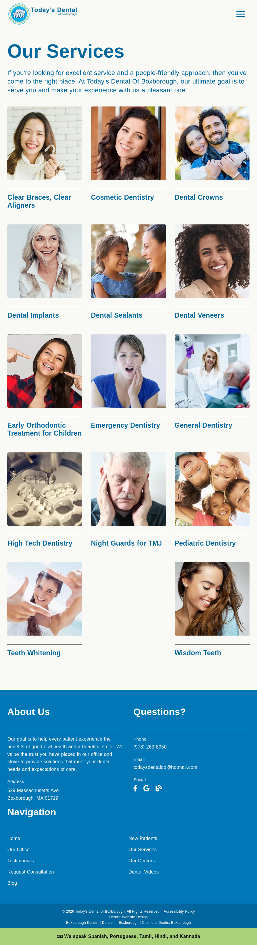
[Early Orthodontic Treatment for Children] (44, 387)
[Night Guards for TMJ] (128, 501)
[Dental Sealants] (128, 273)
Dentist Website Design (128, 917)
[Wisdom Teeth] (212, 611)
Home (13, 838)
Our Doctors (141, 860)
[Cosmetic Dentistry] (128, 155)
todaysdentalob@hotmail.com (165, 767)
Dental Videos (143, 871)
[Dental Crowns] (212, 155)
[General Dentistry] (212, 383)
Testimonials (20, 860)
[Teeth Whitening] (44, 611)
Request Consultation (30, 871)
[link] (135, 788)
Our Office (18, 849)
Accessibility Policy (179, 911)
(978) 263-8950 (149, 746)
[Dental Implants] (44, 273)
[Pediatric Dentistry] (212, 501)
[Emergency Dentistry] (128, 383)
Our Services (142, 849)
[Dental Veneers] (212, 273)
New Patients (142, 838)
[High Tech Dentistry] (44, 501)
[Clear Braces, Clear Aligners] (44, 159)
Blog (12, 883)
